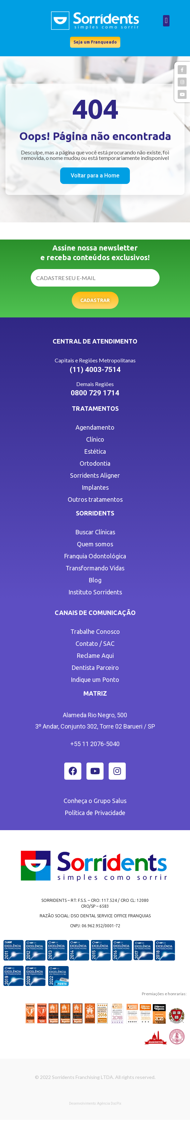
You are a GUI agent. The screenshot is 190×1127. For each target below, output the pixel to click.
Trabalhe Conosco (95, 631)
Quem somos (95, 544)
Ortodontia (95, 463)
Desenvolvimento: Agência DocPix (95, 1103)
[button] (166, 20)
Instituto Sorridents (95, 592)
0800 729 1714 (95, 393)
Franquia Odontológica (95, 556)
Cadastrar (95, 300)
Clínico (95, 439)
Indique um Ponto (95, 679)
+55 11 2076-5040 (95, 743)
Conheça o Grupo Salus (95, 800)
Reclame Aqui (95, 655)
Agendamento (95, 427)
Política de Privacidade (95, 812)
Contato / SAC (95, 643)
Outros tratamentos (95, 499)
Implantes (95, 487)
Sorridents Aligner (95, 475)
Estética (95, 451)
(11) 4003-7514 (95, 369)
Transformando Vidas (95, 568)
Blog (95, 580)
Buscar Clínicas (95, 531)
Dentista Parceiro (95, 667)
